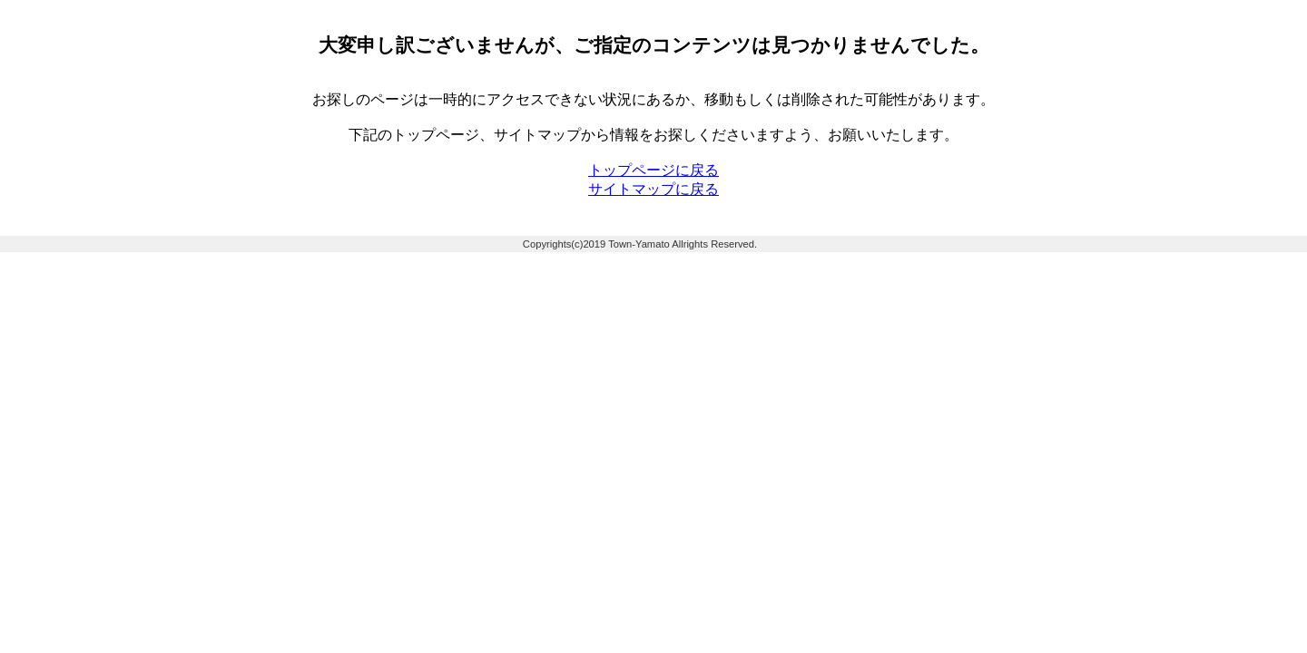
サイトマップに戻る (653, 189)
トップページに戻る (653, 170)
